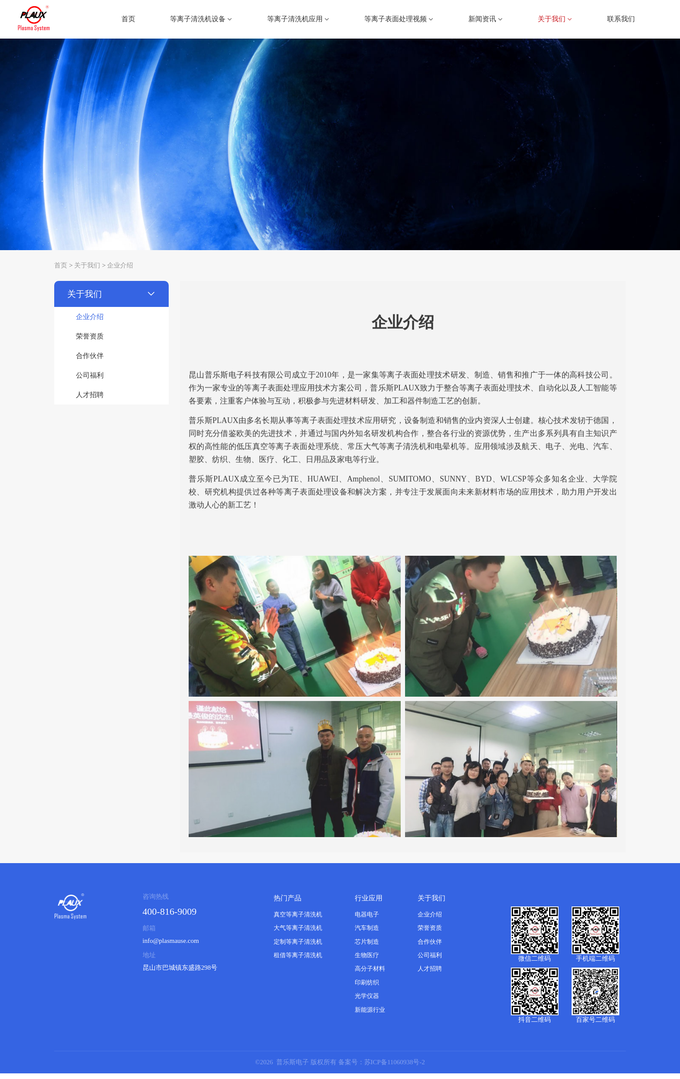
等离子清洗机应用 (298, 19)
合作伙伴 (90, 361)
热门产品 (287, 903)
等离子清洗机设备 (201, 19)
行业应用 (368, 903)
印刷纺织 (367, 988)
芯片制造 (367, 947)
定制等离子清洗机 (298, 947)
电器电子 (367, 920)
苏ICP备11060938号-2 (394, 1067)
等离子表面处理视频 (399, 19)
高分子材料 (370, 974)
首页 (128, 19)
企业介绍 (120, 270)
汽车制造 (367, 933)
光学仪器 (367, 1002)
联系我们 (621, 19)
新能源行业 (370, 1015)
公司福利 (90, 381)
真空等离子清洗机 (298, 920)
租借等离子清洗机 (298, 961)
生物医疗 (367, 961)
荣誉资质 (90, 342)
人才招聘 (90, 400)
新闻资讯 (485, 19)
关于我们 (555, 19)
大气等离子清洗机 (298, 933)
